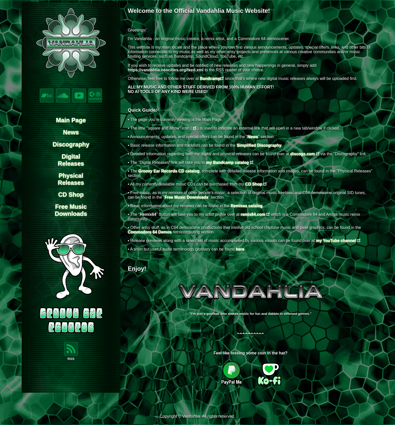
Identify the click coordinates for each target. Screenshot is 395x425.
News (71, 132)
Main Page (71, 120)
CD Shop (71, 194)
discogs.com (302, 154)
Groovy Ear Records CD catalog (169, 171)
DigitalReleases (71, 160)
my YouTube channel (336, 240)
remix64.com (253, 214)
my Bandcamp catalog (227, 162)
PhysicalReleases (71, 179)
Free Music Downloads (186, 197)
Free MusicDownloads (71, 210)
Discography (71, 144)
